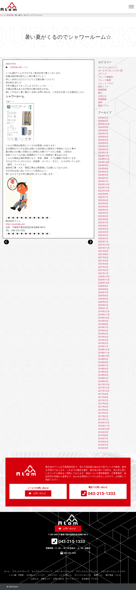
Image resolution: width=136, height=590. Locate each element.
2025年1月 (103, 152)
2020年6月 (103, 295)
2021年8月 (103, 254)
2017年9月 (103, 394)
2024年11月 (104, 159)
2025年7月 (103, 133)
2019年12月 (104, 311)
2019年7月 (103, 327)
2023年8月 (103, 194)
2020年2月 (103, 305)
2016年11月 (104, 426)
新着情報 (14, 67)
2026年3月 (103, 117)
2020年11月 (104, 279)
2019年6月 (103, 330)
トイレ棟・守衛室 (16, 575)
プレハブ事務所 (105, 77)
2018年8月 (103, 362)
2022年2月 (103, 238)
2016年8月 (103, 435)
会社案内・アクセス (90, 579)
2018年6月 (103, 368)
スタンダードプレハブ (64, 571)
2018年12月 (104, 349)
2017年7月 (103, 400)
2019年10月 (104, 318)
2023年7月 (103, 197)
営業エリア (45, 579)
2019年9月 (103, 321)
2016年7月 (103, 438)
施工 (100, 93)
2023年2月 (103, 213)
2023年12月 (104, 184)
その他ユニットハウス (35, 575)
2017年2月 (103, 416)
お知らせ (102, 96)
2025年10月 (104, 124)
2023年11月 (104, 187)
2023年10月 (104, 191)
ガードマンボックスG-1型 (110, 70)
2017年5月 (103, 407)
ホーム (7, 571)
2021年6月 (103, 257)
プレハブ (102, 74)
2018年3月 (103, 378)
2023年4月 (103, 206)
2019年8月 (103, 324)
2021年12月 (104, 245)
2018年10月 (104, 356)
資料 (100, 102)
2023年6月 (103, 200)
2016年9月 (103, 432)
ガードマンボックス (107, 67)
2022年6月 (103, 225)
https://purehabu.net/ (15, 224)
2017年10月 (104, 391)
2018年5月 (103, 372)
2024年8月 (103, 168)
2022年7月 (103, 222)
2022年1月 (103, 241)
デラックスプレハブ (20, 571)
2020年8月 (103, 289)
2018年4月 (103, 375)
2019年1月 (103, 346)
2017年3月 (103, 413)
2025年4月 (103, 143)
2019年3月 (103, 340)
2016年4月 (103, 448)
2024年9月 (103, 165)
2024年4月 (103, 175)
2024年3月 (103, 178)
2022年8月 (103, 219)
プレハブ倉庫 (104, 80)
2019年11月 (104, 314)
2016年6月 (103, 441)
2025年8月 (103, 130)
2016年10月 (104, 429)
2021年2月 (103, 270)
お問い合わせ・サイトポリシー (66, 579)
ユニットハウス (105, 83)
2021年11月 (104, 248)
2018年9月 (103, 359)
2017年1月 (103, 419)
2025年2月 (103, 149)
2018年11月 (104, 353)
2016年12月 (104, 422)
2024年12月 (104, 156)
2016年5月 (103, 445)
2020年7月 (103, 292)
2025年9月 (103, 127)
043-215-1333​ (101, 493)
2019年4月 (103, 337)
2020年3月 (103, 302)
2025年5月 (103, 140)
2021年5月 (103, 260)
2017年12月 (104, 384)
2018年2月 (103, 381)
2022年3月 (103, 235)
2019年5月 (103, 333)
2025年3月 (103, 146)
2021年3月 (103, 267)
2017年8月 (103, 397)
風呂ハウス (23, 67)
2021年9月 (103, 251)
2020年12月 (104, 276)
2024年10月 (104, 162)
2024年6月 (103, 171)
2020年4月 (103, 299)
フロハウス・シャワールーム (60, 575)
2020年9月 (103, 286)
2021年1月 (103, 273)
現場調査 (102, 99)
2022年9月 (103, 216)
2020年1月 (103, 308)
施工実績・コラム (113, 575)
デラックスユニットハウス (87, 571)
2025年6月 (103, 137)
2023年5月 (103, 203)
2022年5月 (103, 229)
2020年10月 (104, 283)
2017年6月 (103, 403)
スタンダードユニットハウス (113, 571)
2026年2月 (103, 121)
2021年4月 (103, 264)
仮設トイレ (103, 86)
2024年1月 (103, 181)
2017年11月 (104, 387)
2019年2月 (103, 343)
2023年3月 (103, 210)
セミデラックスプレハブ (42, 571)
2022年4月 (103, 232)
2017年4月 (103, 410)
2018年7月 (103, 365)
